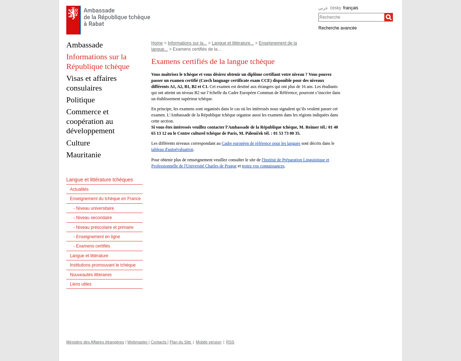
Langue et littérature (89, 255)
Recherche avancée (337, 28)
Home (157, 43)
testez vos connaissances (263, 165)
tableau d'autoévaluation (172, 149)
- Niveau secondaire (92, 217)
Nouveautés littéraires (91, 274)
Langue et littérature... (233, 43)
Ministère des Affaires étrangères (95, 342)
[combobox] (351, 17)
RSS (230, 342)
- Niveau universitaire (93, 208)
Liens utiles (80, 284)
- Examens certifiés (91, 246)
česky (335, 7)
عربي (323, 7)
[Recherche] (388, 17)
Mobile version (208, 342)
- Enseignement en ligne (96, 236)
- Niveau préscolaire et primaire (103, 227)
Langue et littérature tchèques (99, 179)
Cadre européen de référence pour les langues (260, 143)
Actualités (79, 189)
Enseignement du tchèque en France (105, 198)
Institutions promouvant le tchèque (103, 265)
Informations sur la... (187, 43)
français (350, 7)
